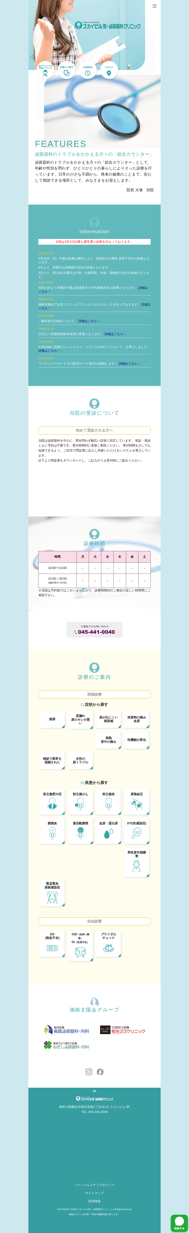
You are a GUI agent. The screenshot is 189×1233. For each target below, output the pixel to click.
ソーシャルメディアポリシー (94, 1185)
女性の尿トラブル (80, 760)
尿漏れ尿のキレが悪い (80, 719)
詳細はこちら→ (89, 321)
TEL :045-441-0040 (94, 1112)
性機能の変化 (136, 740)
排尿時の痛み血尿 (136, 719)
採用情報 (94, 1201)
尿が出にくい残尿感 (108, 719)
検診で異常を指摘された (52, 760)
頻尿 (52, 719)
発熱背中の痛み (108, 739)
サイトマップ (94, 1193)
